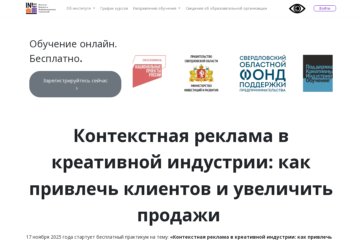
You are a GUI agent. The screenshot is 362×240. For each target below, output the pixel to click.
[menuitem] (81, 8)
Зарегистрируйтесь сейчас (75, 84)
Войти (324, 8)
